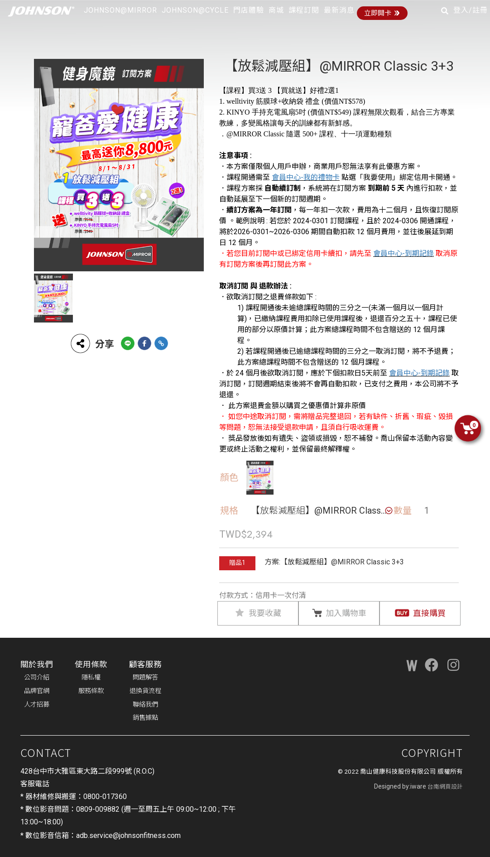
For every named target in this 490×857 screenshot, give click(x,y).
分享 (91, 343)
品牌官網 (36, 691)
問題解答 (145, 677)
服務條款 (91, 691)
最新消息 (339, 10)
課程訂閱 (303, 10)
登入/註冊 (470, 10)
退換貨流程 (145, 691)
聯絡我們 (145, 704)
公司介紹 (36, 677)
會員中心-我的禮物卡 (306, 177)
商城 (276, 10)
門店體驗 (248, 10)
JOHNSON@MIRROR (120, 10)
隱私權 (91, 677)
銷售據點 (145, 718)
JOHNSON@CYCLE (195, 10)
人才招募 (36, 704)
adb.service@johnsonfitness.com (128, 835)
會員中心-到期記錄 (403, 253)
